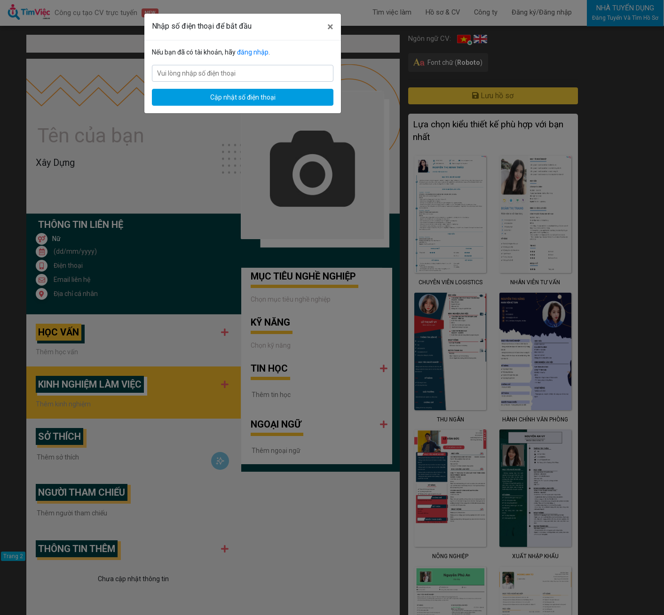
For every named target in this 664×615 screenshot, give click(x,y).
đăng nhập (253, 52)
